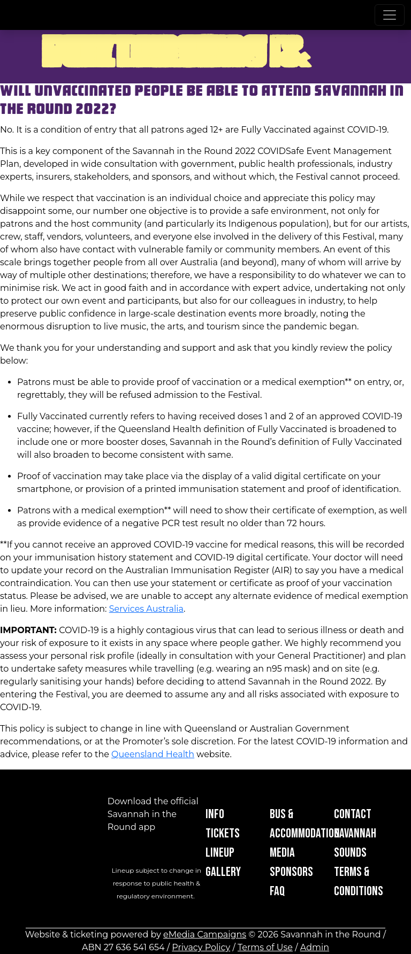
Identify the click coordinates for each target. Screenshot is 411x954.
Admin (314, 947)
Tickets (223, 833)
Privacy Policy (201, 947)
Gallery (223, 872)
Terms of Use (265, 947)
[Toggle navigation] (390, 15)
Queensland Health (152, 754)
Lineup (220, 852)
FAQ (277, 891)
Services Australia (146, 609)
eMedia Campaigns (204, 934)
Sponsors (291, 872)
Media (282, 852)
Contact (352, 814)
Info (215, 814)
